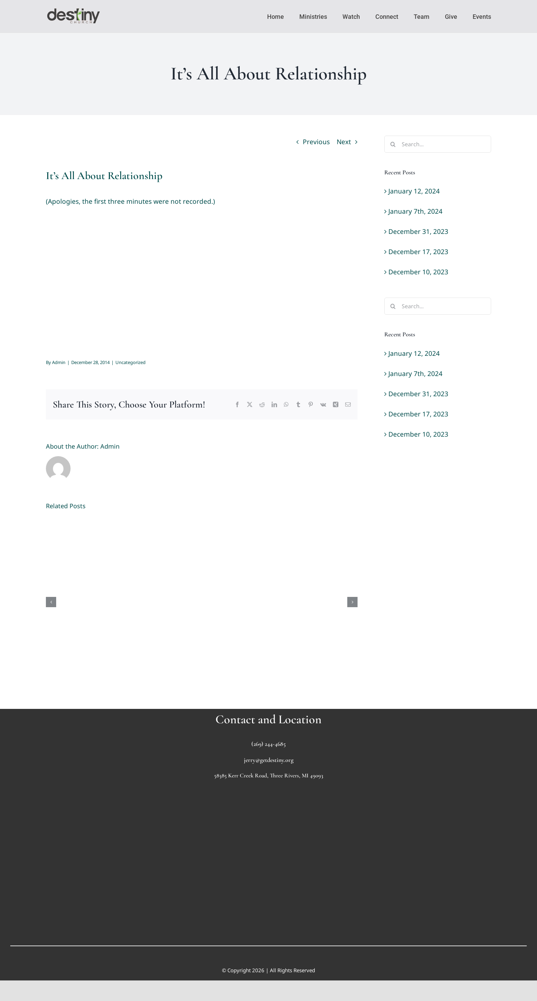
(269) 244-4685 (268, 744)
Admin (58, 362)
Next (344, 141)
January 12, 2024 (414, 191)
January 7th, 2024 (415, 211)
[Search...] (437, 144)
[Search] (392, 144)
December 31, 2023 (418, 231)
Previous (316, 141)
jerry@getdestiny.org (269, 760)
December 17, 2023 (418, 251)
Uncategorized (130, 362)
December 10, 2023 (418, 271)
